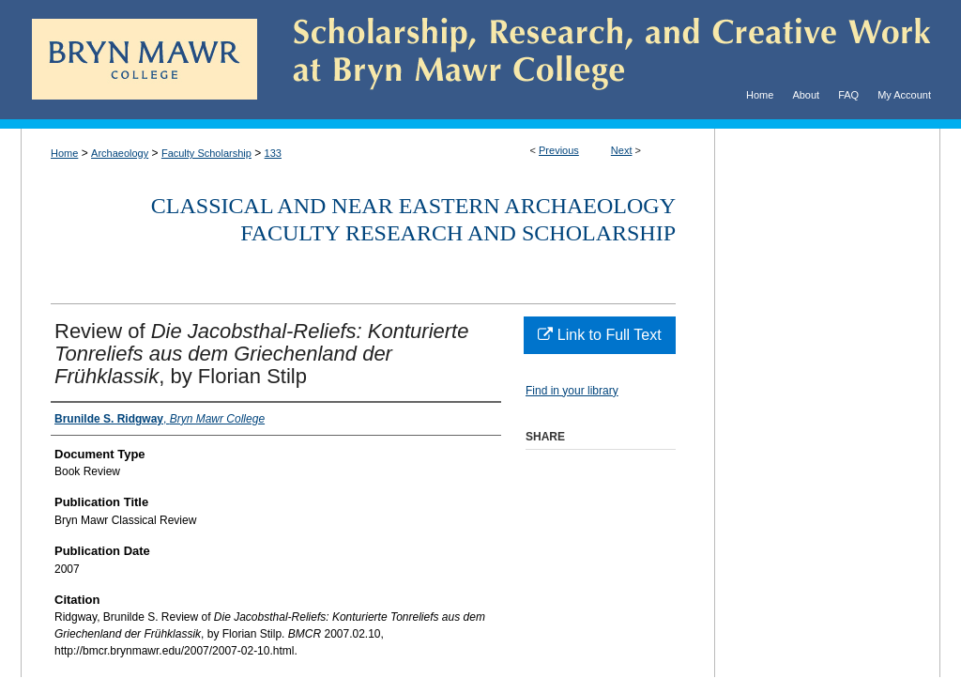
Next (622, 150)
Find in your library (572, 390)
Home (64, 153)
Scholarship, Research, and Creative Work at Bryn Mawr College (598, 59)
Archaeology (119, 153)
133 (273, 153)
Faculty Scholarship (206, 153)
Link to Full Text (599, 335)
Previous (559, 150)
